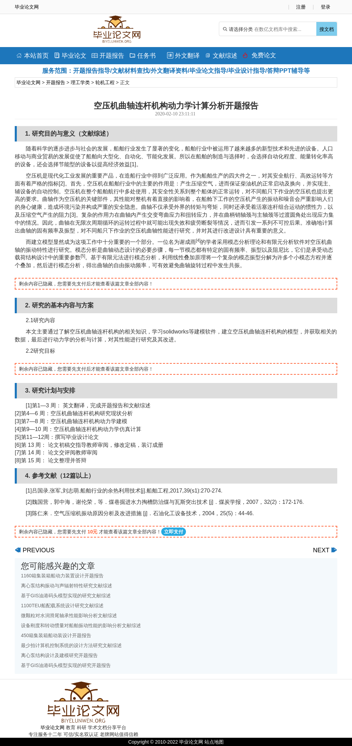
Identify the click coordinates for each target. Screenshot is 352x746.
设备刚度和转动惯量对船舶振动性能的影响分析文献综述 (81, 625)
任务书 (142, 55)
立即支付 (173, 531)
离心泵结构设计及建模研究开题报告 (59, 655)
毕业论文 (70, 55)
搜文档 (326, 29)
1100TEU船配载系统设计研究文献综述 (62, 605)
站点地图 (214, 742)
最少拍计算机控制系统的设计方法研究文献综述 (71, 645)
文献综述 (221, 55)
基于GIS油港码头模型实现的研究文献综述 (66, 595)
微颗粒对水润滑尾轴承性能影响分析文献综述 (69, 615)
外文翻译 (183, 55)
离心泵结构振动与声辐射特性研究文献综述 (66, 585)
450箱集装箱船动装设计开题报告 (56, 635)
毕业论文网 (28, 82)
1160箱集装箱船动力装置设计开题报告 (62, 575)
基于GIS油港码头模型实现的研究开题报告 (66, 665)
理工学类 (80, 82)
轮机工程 (105, 82)
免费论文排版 (259, 57)
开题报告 (108, 55)
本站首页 (32, 55)
